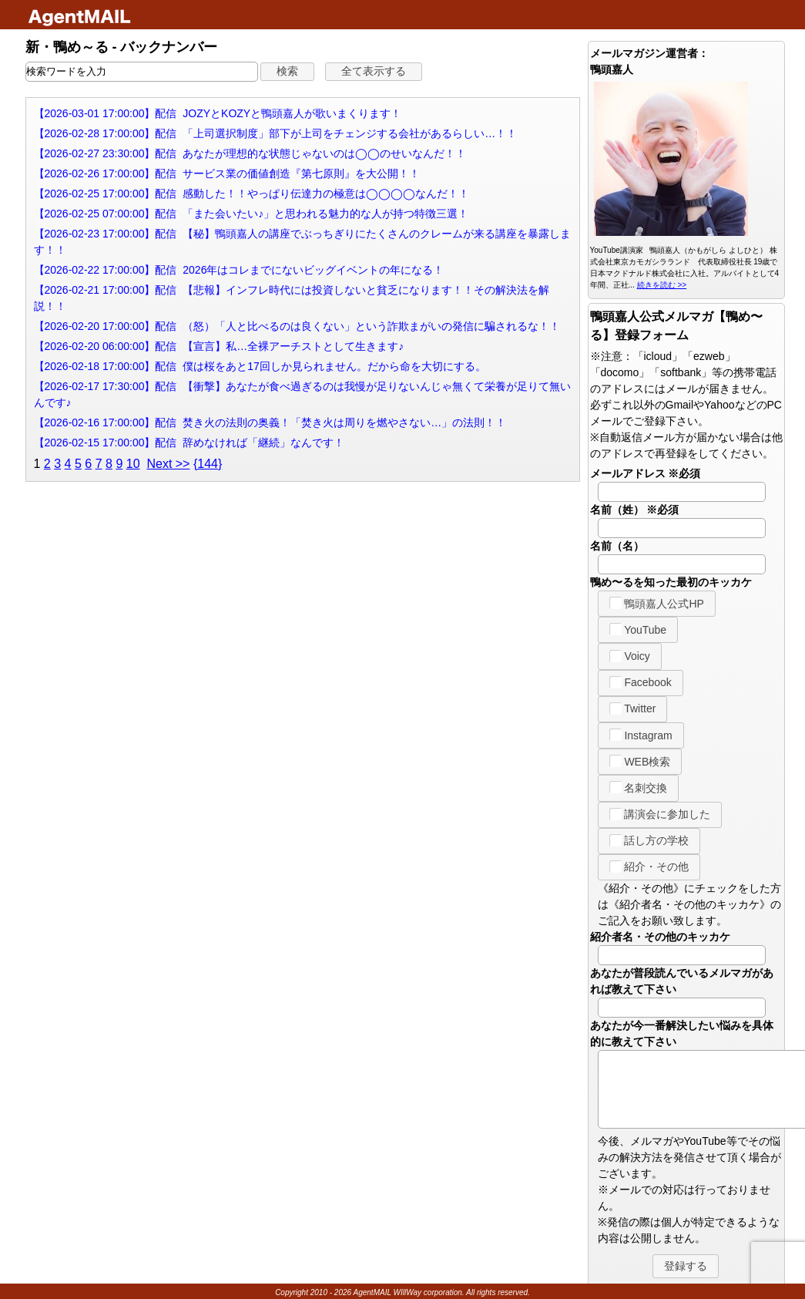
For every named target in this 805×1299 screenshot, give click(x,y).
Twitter (632, 708)
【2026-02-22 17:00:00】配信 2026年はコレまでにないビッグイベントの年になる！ (239, 270)
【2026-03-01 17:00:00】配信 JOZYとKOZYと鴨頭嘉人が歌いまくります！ (218, 113)
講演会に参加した (660, 814)
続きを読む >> (661, 285)
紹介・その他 (649, 866)
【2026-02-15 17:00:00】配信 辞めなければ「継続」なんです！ (189, 442)
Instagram (641, 735)
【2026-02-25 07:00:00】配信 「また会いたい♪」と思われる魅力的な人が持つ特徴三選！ (251, 213)
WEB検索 (640, 761)
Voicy (629, 656)
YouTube (638, 629)
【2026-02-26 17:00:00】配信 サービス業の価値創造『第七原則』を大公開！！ (227, 173)
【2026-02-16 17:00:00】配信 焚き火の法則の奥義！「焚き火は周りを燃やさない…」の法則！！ (270, 422)
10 (133, 463)
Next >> (168, 463)
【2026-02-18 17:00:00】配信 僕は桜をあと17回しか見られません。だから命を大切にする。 (260, 366)
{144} (207, 463)
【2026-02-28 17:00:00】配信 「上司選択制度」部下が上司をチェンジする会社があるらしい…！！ (276, 133)
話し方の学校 (649, 840)
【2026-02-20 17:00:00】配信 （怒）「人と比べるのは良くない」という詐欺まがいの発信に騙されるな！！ (297, 326)
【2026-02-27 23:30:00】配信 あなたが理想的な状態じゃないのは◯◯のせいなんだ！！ (250, 153)
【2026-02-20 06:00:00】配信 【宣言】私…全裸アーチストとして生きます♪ (219, 346)
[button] (287, 71)
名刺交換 (638, 787)
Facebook (640, 682)
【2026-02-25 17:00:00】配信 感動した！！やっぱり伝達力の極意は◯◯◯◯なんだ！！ (252, 193)
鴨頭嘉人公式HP (656, 603)
